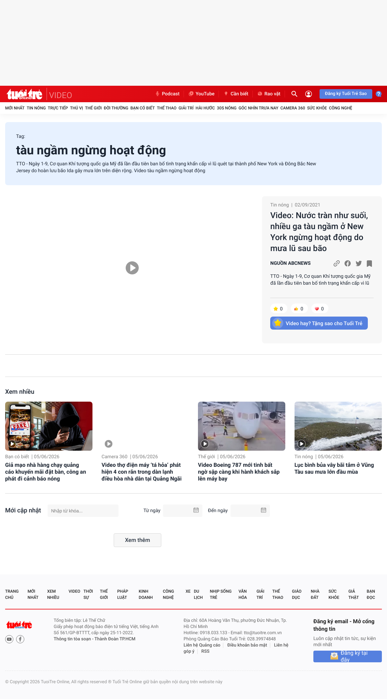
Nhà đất (315, 594)
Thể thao (166, 108)
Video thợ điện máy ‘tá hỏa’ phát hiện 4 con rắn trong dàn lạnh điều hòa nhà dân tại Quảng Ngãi (142, 472)
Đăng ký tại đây (354, 656)
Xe (188, 591)
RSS (205, 651)
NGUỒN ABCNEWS (290, 263)
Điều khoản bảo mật (247, 645)
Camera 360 (292, 108)
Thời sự (88, 594)
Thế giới (93, 108)
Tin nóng (36, 108)
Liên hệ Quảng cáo (202, 645)
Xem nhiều (19, 391)
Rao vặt (268, 94)
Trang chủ (11, 594)
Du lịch (198, 594)
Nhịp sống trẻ (221, 594)
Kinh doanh (146, 594)
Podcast (167, 94)
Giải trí (186, 108)
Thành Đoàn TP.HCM (115, 639)
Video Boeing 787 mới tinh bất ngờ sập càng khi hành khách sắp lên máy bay (239, 472)
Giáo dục (297, 594)
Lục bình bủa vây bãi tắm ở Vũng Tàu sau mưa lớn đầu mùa (334, 468)
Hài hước (205, 108)
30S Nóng (226, 108)
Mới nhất (15, 108)
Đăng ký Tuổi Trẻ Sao (346, 93)
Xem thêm (137, 540)
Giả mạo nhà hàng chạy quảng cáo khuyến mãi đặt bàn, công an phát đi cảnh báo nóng (45, 472)
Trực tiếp (58, 108)
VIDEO (60, 95)
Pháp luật (122, 594)
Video (74, 591)
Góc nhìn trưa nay (258, 108)
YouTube (201, 94)
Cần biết (235, 94)
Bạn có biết (142, 108)
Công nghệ (340, 108)
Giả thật (353, 594)
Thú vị (76, 108)
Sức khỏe (317, 108)
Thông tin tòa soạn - (74, 639)
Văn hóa (242, 594)
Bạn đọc (371, 594)
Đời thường (116, 108)
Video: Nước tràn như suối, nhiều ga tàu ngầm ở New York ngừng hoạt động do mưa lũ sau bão (319, 232)
